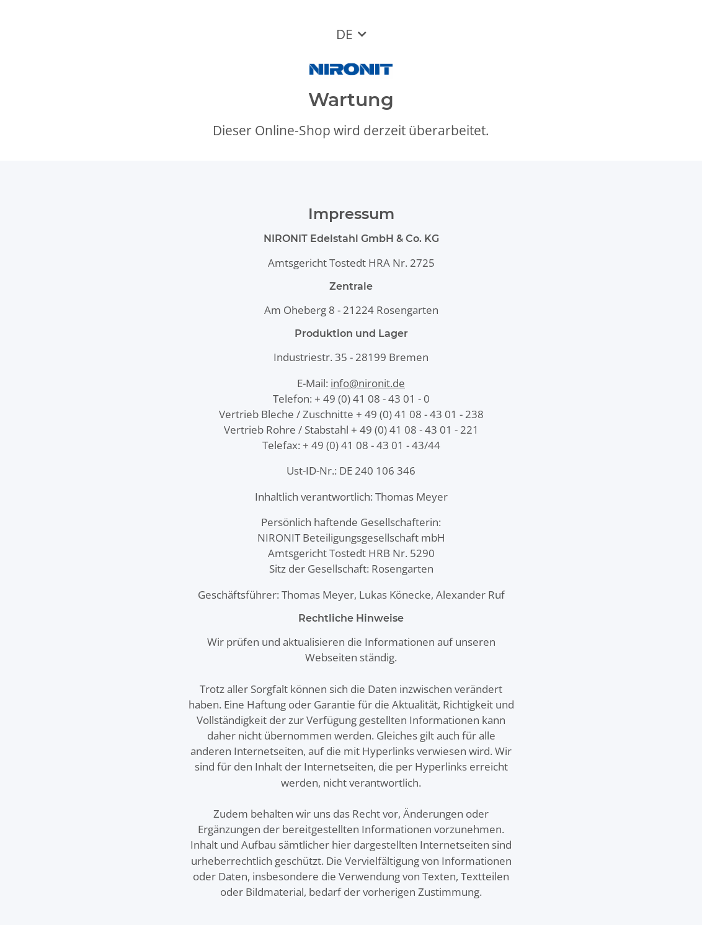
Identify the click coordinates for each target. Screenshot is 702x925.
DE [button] (344, 34)
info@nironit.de (368, 383)
